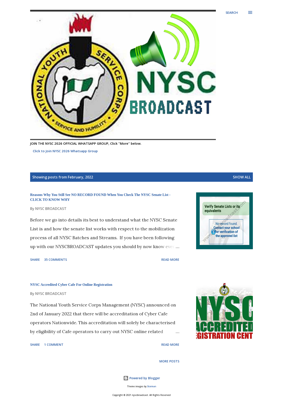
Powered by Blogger (141, 378)
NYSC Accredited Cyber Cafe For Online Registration (71, 284)
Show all (242, 177)
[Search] (232, 12)
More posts (169, 361)
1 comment (53, 344)
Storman (151, 386)
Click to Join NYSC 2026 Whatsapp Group (65, 151)
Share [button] (35, 259)
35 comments (55, 259)
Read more (170, 259)
